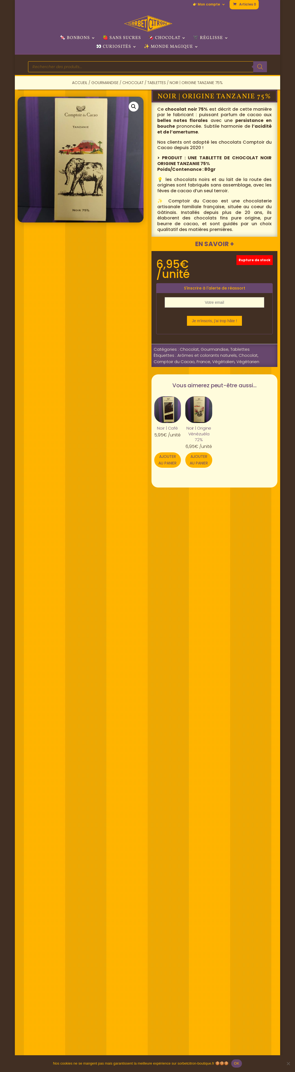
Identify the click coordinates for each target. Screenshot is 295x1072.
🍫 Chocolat (164, 38)
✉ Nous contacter (234, 970)
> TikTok (162, 1000)
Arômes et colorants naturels (207, 355)
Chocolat (133, 82)
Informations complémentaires (129, 541)
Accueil (79, 82)
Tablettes (156, 82)
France (203, 361)
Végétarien (247, 361)
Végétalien (223, 361)
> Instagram (167, 985)
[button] (134, 107)
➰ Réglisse (208, 38)
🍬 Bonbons (75, 38)
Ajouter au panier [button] (167, 460)
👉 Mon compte (206, 5)
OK (236, 1063)
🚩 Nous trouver (111, 970)
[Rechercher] (260, 66)
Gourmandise (104, 82)
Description (53, 541)
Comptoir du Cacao (174, 361)
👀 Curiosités (113, 47)
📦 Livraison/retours (237, 1027)
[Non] (288, 1063)
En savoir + (214, 244)
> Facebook (166, 970)
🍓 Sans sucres (122, 38)
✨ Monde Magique (168, 47)
